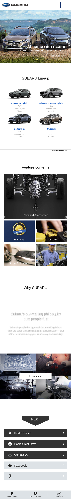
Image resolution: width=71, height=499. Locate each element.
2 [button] (29, 58)
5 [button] (42, 58)
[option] (35, 36)
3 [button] (33, 58)
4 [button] (37, 58)
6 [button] (46, 58)
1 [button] (25, 58)
